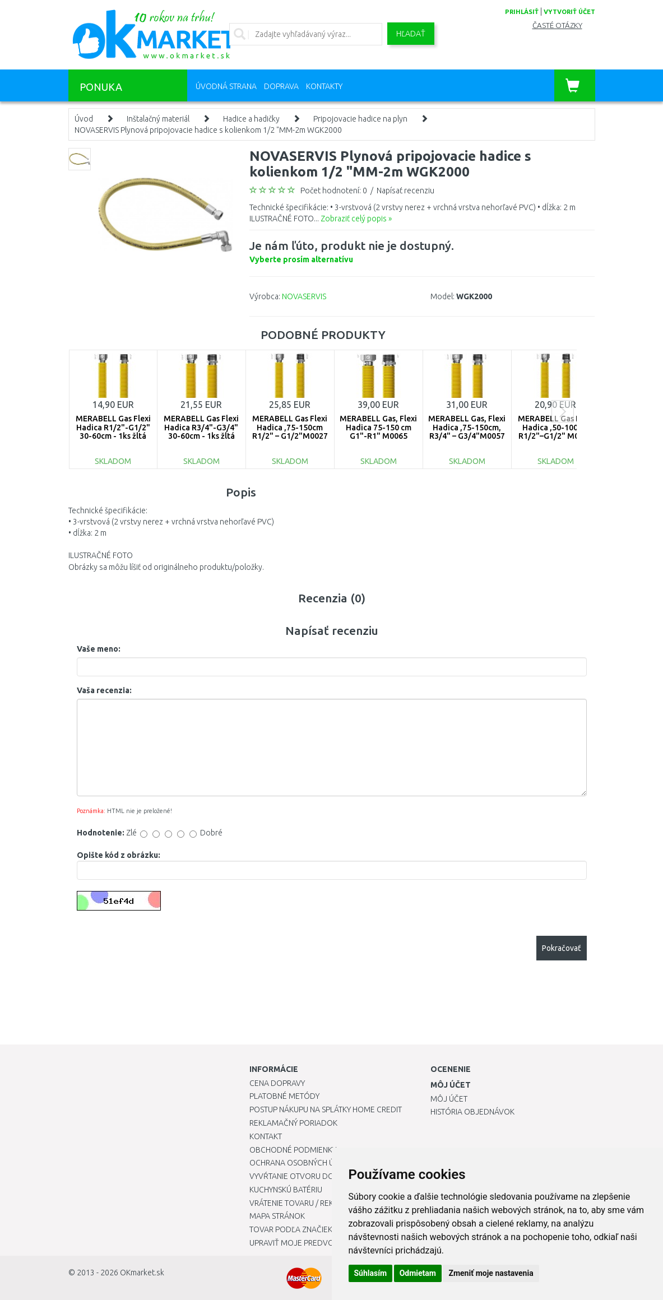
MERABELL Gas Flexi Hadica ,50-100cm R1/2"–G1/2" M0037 (555, 427)
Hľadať (410, 33)
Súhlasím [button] (370, 1273)
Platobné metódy (284, 1096)
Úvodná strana (226, 86)
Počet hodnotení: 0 (333, 190)
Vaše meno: (98, 648)
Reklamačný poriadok (293, 1122)
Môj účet (448, 1098)
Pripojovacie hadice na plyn (360, 118)
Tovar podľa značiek (290, 1229)
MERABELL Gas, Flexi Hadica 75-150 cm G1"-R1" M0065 (378, 427)
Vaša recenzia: (104, 690)
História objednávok (472, 1111)
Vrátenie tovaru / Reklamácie (307, 1203)
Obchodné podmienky (292, 1149)
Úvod (84, 118)
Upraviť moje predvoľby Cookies (315, 1242)
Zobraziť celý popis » (356, 218)
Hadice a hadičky (251, 118)
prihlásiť (522, 11)
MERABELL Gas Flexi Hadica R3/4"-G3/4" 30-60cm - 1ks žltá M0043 (201, 431)
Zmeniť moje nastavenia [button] (490, 1273)
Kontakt (265, 1136)
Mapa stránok (277, 1215)
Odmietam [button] (418, 1273)
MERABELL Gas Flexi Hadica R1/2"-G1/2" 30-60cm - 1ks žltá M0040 (113, 431)
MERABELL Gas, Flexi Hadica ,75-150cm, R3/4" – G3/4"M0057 (467, 427)
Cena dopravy (277, 1083)
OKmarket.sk (142, 1272)
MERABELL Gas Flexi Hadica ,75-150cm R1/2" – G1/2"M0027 (290, 427)
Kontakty (324, 86)
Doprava (281, 86)
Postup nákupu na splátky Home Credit (325, 1109)
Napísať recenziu (405, 190)
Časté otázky (557, 25)
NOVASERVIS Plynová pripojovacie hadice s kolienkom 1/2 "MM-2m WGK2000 (208, 130)
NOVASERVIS (304, 296)
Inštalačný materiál (158, 118)
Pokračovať (561, 948)
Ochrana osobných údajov (304, 1162)
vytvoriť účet (569, 11)
